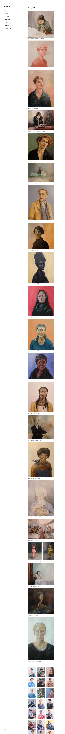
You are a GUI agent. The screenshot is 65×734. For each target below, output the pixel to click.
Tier (5, 12)
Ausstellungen (6, 25)
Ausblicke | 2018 (8, 28)
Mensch (6, 13)
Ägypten (6, 22)
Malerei (5, 10)
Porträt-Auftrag (6, 16)
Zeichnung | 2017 (8, 26)
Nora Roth (7, 6)
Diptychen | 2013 (8, 19)
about (5, 29)
